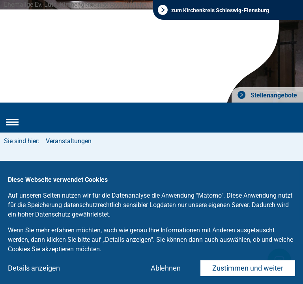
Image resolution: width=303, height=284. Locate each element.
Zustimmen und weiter (247, 268)
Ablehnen (166, 268)
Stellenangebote (273, 95)
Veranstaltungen (69, 141)
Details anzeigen (34, 268)
